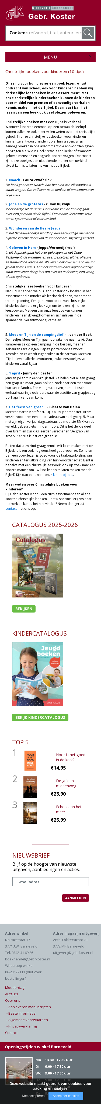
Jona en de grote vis (26, 204)
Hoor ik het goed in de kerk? (70, 757)
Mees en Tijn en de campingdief (36, 334)
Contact (11, 1032)
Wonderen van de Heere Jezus (34, 228)
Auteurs (11, 994)
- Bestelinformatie (21, 1013)
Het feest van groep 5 (27, 407)
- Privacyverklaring (21, 1026)
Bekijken (23, 608)
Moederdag (14, 987)
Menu (50, 57)
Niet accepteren (33, 1096)
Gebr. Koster (45, 15)
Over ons (12, 1000)
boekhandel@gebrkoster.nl (27, 959)
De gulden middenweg (66, 783)
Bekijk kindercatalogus (40, 717)
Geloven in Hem (22, 247)
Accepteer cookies (66, 1096)
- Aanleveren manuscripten (28, 1006)
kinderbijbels (63, 474)
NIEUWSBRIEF (31, 855)
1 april (14, 373)
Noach (14, 180)
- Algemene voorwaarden (27, 1019)
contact (11, 508)
